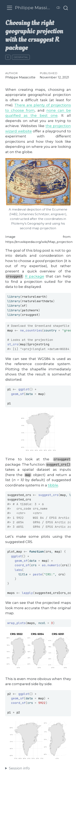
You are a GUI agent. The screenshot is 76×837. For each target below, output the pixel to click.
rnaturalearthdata (37, 301)
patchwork (30, 310)
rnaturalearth (34, 296)
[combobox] (66, 8)
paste (37, 574)
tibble (53, 485)
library (13, 296)
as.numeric (51, 565)
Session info (19, 768)
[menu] (9, 7)
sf (24, 305)
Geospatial (21, 57)
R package (34, 276)
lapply (27, 593)
